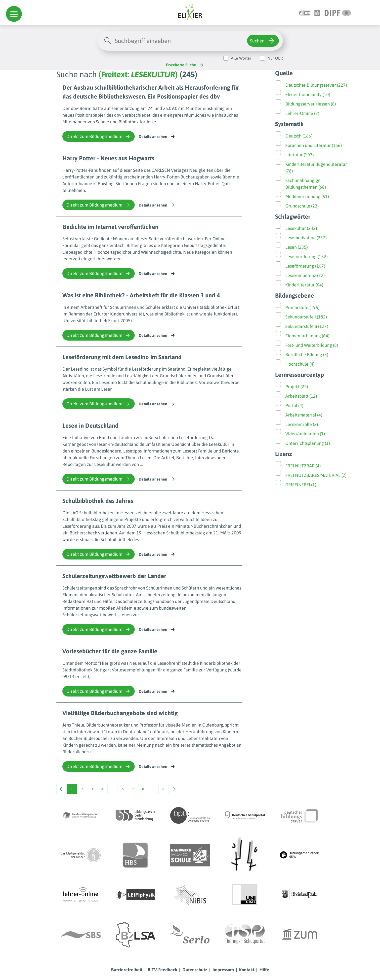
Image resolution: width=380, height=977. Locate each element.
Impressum (223, 969)
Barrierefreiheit (126, 969)
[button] (14, 14)
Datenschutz (194, 969)
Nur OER (275, 58)
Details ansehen (157, 137)
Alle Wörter (241, 58)
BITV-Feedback (162, 969)
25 (163, 789)
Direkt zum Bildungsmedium (98, 137)
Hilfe (264, 969)
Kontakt (246, 969)
